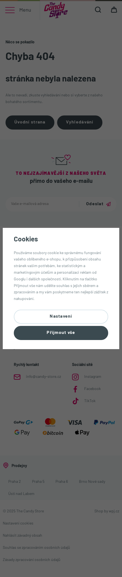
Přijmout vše (61, 333)
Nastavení (61, 316)
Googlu (20, 279)
